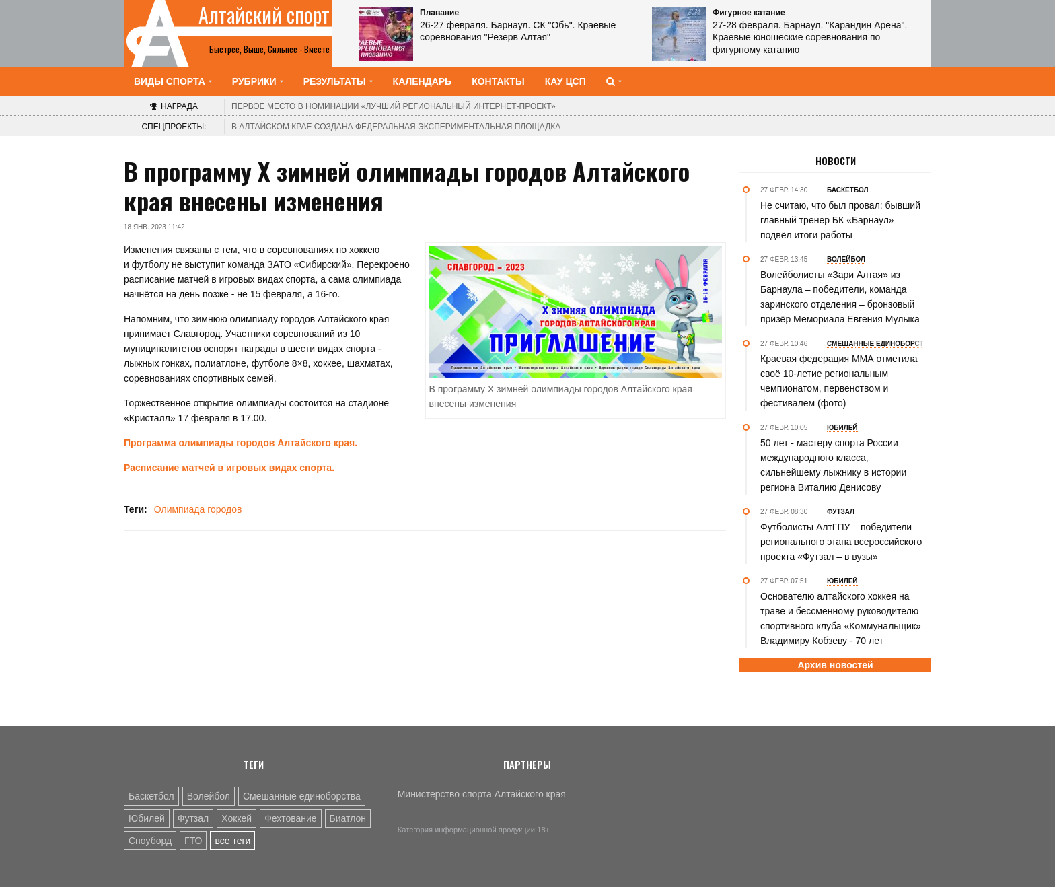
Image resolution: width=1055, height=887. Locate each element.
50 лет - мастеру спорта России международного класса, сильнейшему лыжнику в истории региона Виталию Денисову (833, 465)
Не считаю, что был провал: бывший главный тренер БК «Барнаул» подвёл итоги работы (840, 220)
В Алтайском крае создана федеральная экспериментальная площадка (395, 126)
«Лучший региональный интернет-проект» (393, 106)
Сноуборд (150, 840)
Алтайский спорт (264, 15)
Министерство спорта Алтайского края (482, 794)
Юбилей (147, 818)
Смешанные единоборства (302, 796)
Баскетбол (151, 796)
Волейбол (208, 796)
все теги (232, 840)
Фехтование (290, 818)
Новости (835, 161)
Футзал (193, 818)
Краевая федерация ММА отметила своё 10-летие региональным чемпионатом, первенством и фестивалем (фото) (838, 381)
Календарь (422, 81)
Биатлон (348, 818)
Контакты (498, 81)
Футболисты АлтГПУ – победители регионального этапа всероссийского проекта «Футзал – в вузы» (841, 542)
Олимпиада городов (198, 509)
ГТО (193, 840)
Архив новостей (835, 665)
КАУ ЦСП (565, 81)
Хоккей (236, 818)
